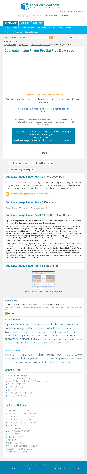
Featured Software (11, 28)
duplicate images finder (16, 342)
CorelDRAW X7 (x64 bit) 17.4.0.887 (22, 413)
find (45, 359)
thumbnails (50, 362)
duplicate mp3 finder (75, 339)
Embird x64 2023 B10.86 (18, 411)
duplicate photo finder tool (38, 342)
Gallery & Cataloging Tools (40, 45)
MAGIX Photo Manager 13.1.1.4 (21, 375)
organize (15, 359)
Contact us (60, 465)
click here (43, 102)
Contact (64, 16)
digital (21, 355)
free (80, 355)
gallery (50, 359)
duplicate (61, 359)
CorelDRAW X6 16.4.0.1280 (19, 428)
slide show (39, 362)
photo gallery (64, 362)
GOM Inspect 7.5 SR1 (16, 443)
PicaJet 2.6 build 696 (16, 396)
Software (10, 23)
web (11, 362)
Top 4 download (10, 45)
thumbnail (17, 362)
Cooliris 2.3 (12, 390)
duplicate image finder (40, 208)
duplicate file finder (60, 339)
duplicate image (12, 208)
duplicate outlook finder (41, 332)
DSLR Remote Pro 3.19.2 (18, 425)
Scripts (24, 23)
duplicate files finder (17, 339)
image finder (25, 208)
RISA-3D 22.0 (13, 440)
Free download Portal (25, 469)
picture (15, 355)
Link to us (37, 16)
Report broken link (43, 163)
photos (24, 362)
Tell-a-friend (51, 16)
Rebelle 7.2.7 (13, 434)
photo (30, 362)
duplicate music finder (30, 335)
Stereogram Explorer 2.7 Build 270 (22, 446)
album (41, 354)
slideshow (56, 355)
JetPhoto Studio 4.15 (16, 387)
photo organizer (29, 358)
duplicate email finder (59, 342)
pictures (8, 359)
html (57, 362)
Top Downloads (43, 28)
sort (76, 355)
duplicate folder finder (47, 328)
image (8, 354)
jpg (63, 355)
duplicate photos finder (62, 332)
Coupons (7, 32)
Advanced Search (10, 41)
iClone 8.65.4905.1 (15, 437)
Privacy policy (48, 465)
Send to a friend (19, 163)
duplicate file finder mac (71, 329)
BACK (43, 153)
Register (73, 37)
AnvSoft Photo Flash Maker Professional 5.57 (27, 381)
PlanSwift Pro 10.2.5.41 (17, 452)
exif (55, 358)
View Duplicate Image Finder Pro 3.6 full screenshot (43, 291)
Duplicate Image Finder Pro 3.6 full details (27, 194)
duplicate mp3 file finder (71, 335)
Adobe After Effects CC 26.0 (19, 449)
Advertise (27, 465)
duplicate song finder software (17, 332)
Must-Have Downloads (62, 28)
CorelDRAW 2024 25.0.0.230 (19, 419)
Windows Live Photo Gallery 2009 (22, 378)
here (51, 137)
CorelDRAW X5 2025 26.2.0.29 (20, 416)
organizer (75, 359)
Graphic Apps (23, 45)
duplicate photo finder (44, 324)
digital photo (31, 355)
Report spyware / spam (21, 169)
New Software (28, 28)
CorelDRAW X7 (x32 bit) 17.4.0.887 (22, 422)
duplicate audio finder (41, 339)
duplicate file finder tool (17, 324)
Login (81, 37)
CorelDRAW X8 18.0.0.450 (18, 431)
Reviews (18, 32)
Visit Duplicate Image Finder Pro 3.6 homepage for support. (43, 110)
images (67, 359)
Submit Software (31, 32)
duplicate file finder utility (71, 324)
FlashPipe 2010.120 (16, 384)
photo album (69, 355)
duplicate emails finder (51, 336)
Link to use (37, 465)
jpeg (48, 355)
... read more (65, 188)
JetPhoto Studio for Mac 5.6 (19, 393)
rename (41, 359)
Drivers (37, 23)
